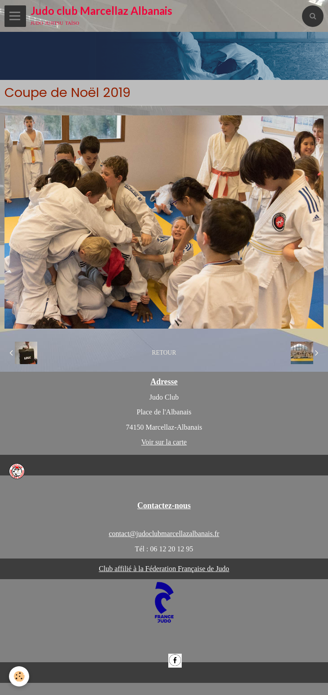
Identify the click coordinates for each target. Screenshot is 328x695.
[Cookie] (19, 676)
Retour (164, 352)
